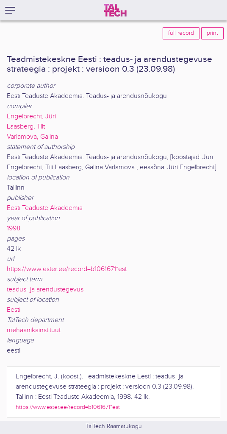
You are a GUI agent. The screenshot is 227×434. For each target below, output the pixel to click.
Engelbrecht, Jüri (31, 116)
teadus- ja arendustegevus (45, 290)
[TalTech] (115, 10)
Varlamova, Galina (32, 137)
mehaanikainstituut (34, 330)
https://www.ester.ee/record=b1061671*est (67, 269)
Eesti (13, 310)
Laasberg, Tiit (26, 127)
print (212, 33)
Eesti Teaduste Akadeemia (45, 208)
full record (181, 33)
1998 (13, 228)
